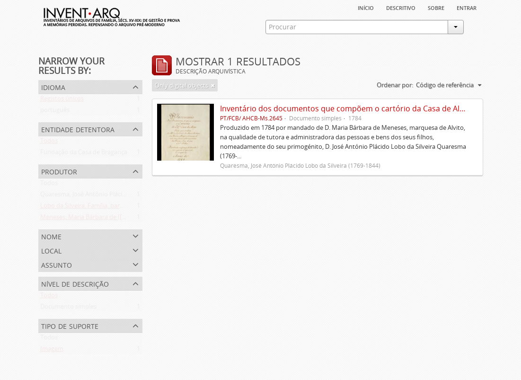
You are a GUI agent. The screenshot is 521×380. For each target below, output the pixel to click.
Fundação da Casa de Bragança (83, 154)
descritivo (400, 7)
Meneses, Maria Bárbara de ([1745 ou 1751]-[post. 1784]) (118, 219)
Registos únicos (62, 100)
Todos (49, 142)
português (55, 112)
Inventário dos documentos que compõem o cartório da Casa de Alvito (346, 108)
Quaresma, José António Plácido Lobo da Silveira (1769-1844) (124, 196)
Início (366, 7)
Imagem (51, 350)
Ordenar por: (395, 85)
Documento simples (68, 308)
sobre (436, 7)
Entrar (467, 7)
